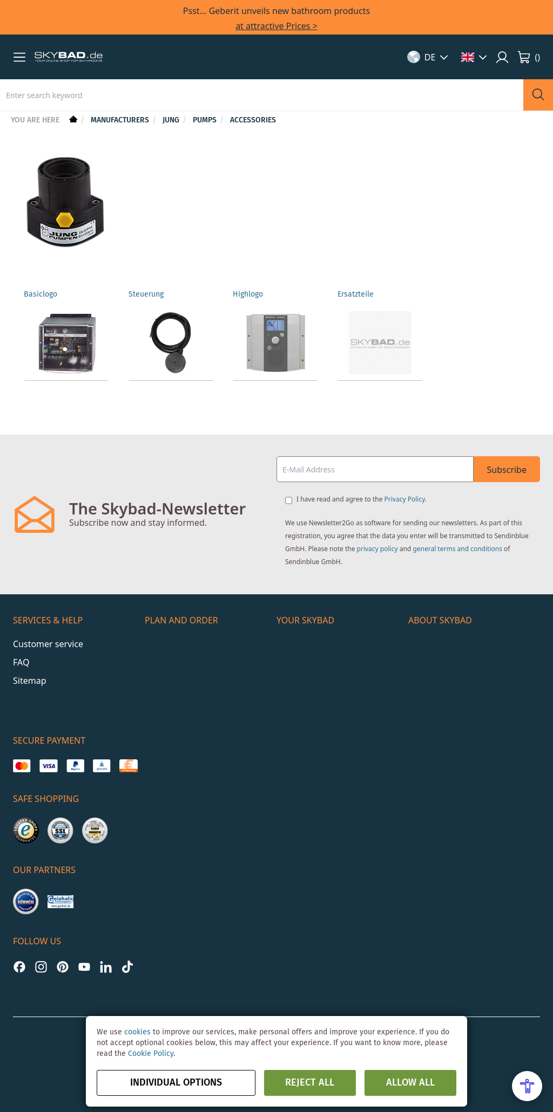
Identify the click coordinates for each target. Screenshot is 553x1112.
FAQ (21, 662)
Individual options (176, 1082)
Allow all (410, 1082)
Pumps (206, 120)
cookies (137, 1032)
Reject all (309, 1082)
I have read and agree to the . (361, 499)
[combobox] (261, 95)
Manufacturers (121, 120)
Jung (172, 120)
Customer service (48, 644)
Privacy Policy (405, 499)
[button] (19, 57)
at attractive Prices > (276, 26)
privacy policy (377, 548)
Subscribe (507, 470)
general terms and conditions (457, 548)
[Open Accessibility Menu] (527, 1086)
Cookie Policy (150, 1054)
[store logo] (69, 57)
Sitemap (29, 681)
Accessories (253, 120)
